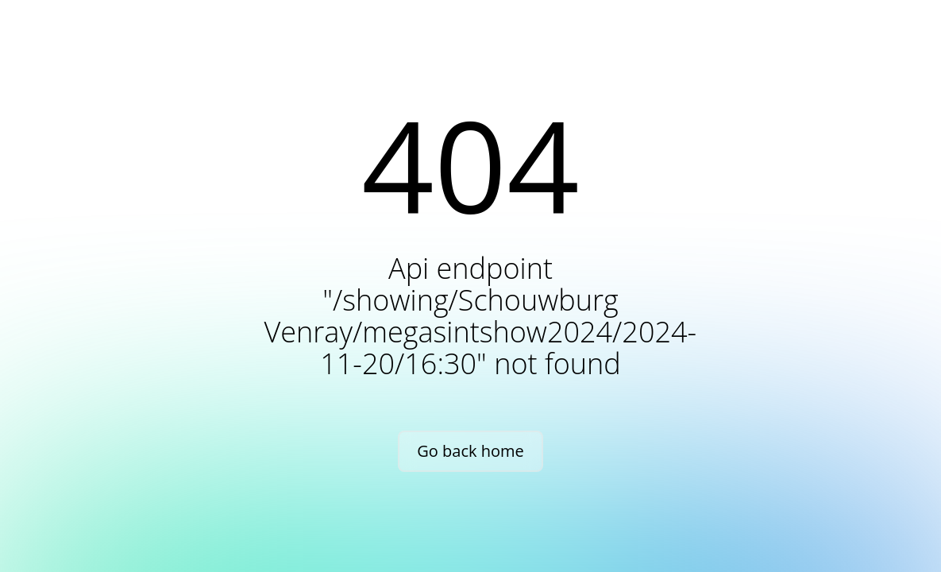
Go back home (470, 451)
